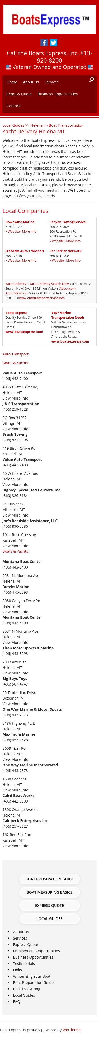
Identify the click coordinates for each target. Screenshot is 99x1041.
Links (17, 969)
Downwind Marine (19, 222)
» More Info (28, 231)
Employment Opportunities (36, 950)
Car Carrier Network (66, 251)
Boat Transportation (66, 125)
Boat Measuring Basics (49, 892)
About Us (31, 82)
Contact (13, 105)
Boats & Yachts (15, 362)
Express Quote (19, 93)
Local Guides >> (16, 125)
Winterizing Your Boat (31, 976)
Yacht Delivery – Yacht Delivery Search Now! (37, 284)
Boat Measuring (26, 988)
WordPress (72, 1029)
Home (12, 82)
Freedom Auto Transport (24, 251)
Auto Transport (16, 293)
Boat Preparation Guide (49, 878)
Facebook (44, 42)
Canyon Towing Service (68, 222)
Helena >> (39, 125)
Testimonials (24, 963)
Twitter (53, 42)
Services (52, 82)
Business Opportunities (57, 93)
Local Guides (49, 918)
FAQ (16, 1001)
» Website (12, 231)
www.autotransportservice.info (42, 298)
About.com (67, 288)
